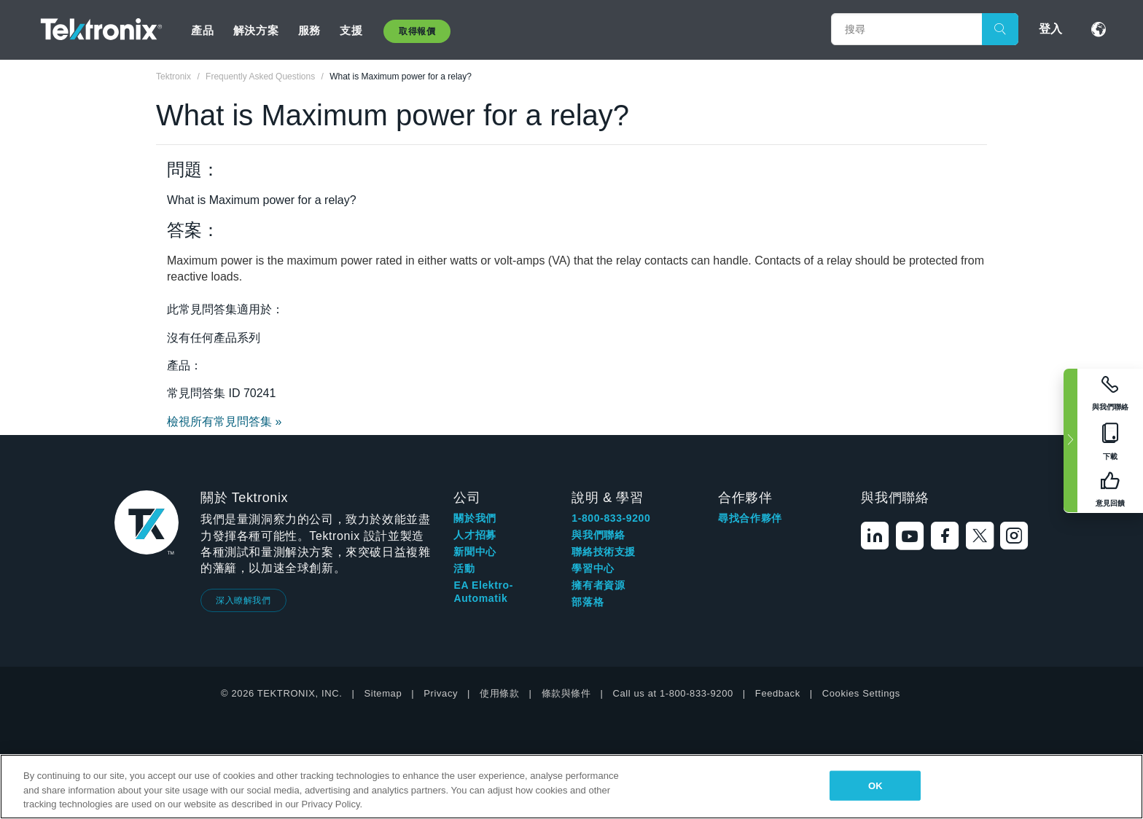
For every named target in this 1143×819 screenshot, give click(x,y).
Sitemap (383, 693)
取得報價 (417, 31)
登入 (1050, 29)
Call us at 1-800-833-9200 (673, 693)
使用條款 (499, 693)
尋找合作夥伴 (750, 518)
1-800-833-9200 (611, 518)
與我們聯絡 (598, 535)
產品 (202, 30)
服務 (309, 30)
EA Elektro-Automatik (483, 591)
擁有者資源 (598, 585)
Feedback (777, 693)
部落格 (588, 602)
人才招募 (474, 535)
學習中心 (593, 568)
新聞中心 (474, 551)
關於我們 (474, 518)
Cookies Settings (861, 693)
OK (875, 785)
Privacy (441, 693)
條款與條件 (566, 693)
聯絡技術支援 (604, 551)
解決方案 (255, 30)
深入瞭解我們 (243, 600)
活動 (464, 568)
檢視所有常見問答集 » (224, 421)
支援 (351, 30)
